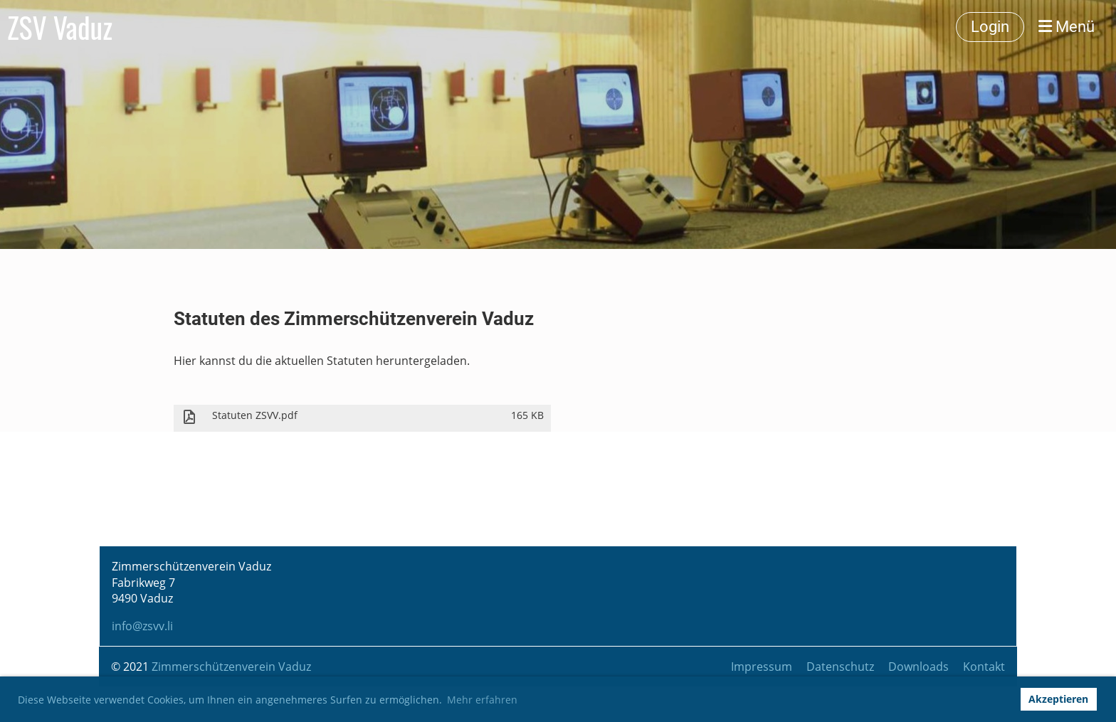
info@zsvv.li (142, 626)
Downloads (918, 666)
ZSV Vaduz (59, 27)
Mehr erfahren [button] (482, 699)
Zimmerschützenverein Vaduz (231, 666)
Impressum (761, 666)
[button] (1004, 699)
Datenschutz (840, 666)
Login (990, 27)
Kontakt (984, 666)
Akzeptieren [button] (1058, 699)
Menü (1066, 27)
